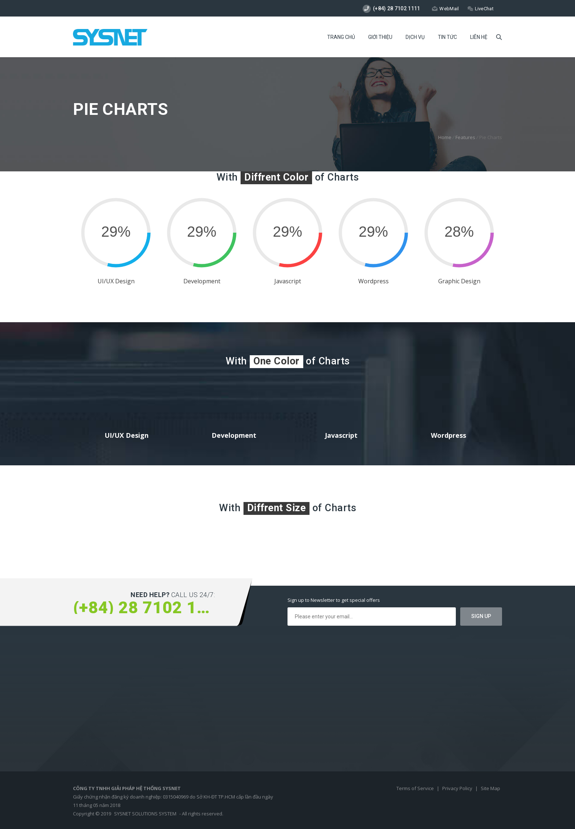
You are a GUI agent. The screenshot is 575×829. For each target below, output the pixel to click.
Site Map (490, 788)
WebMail (445, 8)
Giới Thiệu (380, 37)
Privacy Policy (457, 788)
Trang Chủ (341, 37)
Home (444, 137)
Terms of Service (415, 788)
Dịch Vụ (415, 37)
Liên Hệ (478, 37)
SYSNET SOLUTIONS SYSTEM (145, 813)
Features (465, 137)
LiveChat (481, 8)
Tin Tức (447, 37)
